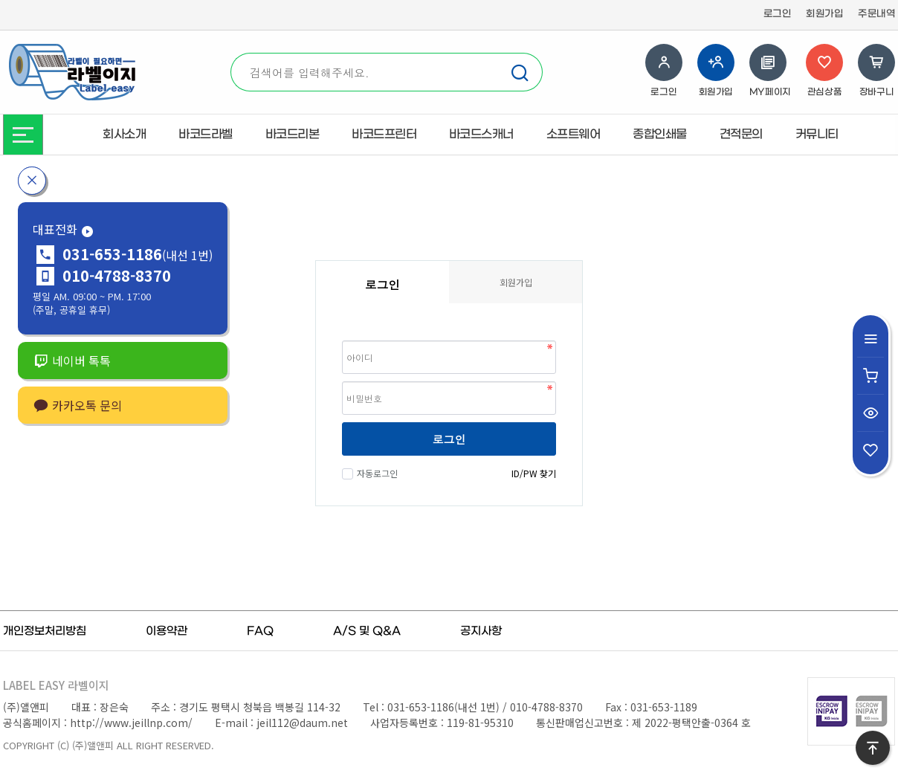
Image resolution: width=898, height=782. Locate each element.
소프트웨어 (573, 134)
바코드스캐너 (481, 134)
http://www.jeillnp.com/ (131, 722)
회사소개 (124, 134)
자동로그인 (375, 473)
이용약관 (166, 631)
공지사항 (481, 631)
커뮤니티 (817, 134)
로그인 (777, 14)
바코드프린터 (384, 134)
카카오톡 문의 (77, 405)
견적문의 (741, 134)
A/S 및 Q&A (367, 631)
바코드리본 (292, 134)
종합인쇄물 (660, 134)
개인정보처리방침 (44, 631)
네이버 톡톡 (72, 360)
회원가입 (824, 14)
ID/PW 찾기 (533, 473)
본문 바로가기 (0, 0)
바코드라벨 (205, 134)
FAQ (260, 631)
